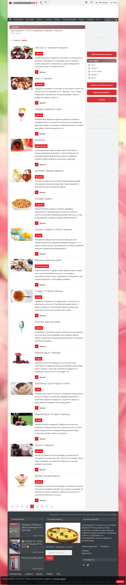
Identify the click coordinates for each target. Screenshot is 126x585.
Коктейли (39, 177)
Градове (90, 19)
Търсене (101, 100)
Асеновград (15, 573)
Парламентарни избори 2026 (21, 23)
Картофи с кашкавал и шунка (59, 546)
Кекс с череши (43, 78)
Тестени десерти (42, 266)
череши (24, 40)
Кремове (39, 482)
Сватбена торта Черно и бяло (52, 383)
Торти (38, 389)
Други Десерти (41, 146)
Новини (49, 19)
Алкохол (39, 54)
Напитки (39, 115)
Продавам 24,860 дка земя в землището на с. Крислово (32, 527)
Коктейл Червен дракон (49, 170)
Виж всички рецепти (102, 92)
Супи (93, 65)
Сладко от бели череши (49, 291)
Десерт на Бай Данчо (47, 476)
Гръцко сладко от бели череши (53, 229)
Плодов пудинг (44, 198)
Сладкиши (39, 84)
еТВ (58, 573)
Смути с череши (44, 445)
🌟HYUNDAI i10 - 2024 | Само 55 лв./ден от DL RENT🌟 (32, 544)
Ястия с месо (96, 71)
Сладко (38, 235)
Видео (39, 573)
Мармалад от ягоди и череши (52, 414)
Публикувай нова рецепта (101, 54)
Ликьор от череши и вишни (51, 47)
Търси (49, 558)
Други (93, 78)
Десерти (94, 74)
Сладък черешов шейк (48, 109)
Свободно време (69, 19)
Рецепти (94, 68)
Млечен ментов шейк (47, 322)
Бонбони (40, 140)
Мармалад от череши (47, 352)
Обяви (49, 573)
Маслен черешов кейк (48, 260)
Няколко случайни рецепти (101, 85)
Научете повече (59, 579)
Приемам (120, 582)
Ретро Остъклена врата (32, 557)
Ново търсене (16, 33)
